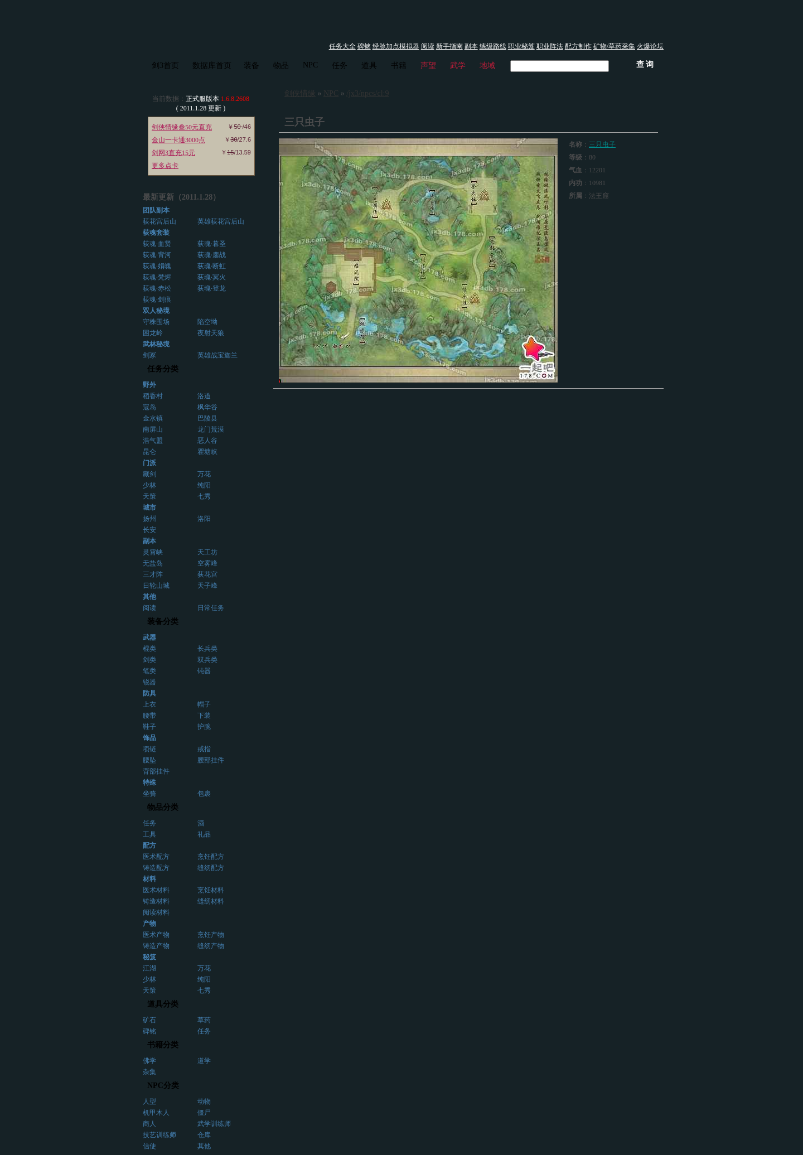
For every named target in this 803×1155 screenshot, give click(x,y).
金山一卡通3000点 (178, 140)
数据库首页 (211, 65)
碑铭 (364, 46)
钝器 (204, 671)
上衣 (149, 704)
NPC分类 (163, 1085)
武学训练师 (214, 1124)
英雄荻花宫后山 (220, 221)
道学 (204, 1061)
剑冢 (149, 355)
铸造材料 (156, 901)
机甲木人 (156, 1113)
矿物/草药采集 (614, 46)
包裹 (204, 794)
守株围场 (156, 322)
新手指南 (449, 46)
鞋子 (149, 727)
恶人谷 (207, 440)
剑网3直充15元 (173, 153)
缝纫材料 (210, 901)
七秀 (204, 496)
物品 (281, 65)
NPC (310, 65)
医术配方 (156, 857)
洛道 (204, 396)
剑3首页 (165, 65)
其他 (204, 1146)
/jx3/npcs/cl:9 (367, 93)
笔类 (149, 671)
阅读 (427, 46)
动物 (204, 1101)
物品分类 (162, 807)
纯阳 (204, 485)
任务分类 (162, 369)
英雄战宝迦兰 (217, 355)
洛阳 (204, 519)
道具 (369, 65)
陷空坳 (207, 322)
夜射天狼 (210, 333)
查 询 (645, 64)
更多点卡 (165, 166)
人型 (149, 1101)
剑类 (149, 660)
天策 (149, 496)
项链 (149, 749)
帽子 (204, 704)
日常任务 (210, 608)
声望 (428, 65)
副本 (471, 46)
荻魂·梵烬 (157, 277)
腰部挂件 (210, 760)
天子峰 (207, 585)
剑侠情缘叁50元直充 (182, 127)
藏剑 (149, 474)
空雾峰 (207, 563)
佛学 (149, 1061)
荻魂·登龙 (211, 288)
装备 (251, 65)
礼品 (204, 834)
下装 (204, 715)
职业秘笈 (521, 46)
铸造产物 (156, 946)
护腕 (204, 727)
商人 (149, 1124)
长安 (149, 530)
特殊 (149, 782)
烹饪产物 (210, 935)
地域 (487, 65)
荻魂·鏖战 (211, 255)
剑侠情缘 (300, 93)
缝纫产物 (210, 946)
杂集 (149, 1072)
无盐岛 (153, 563)
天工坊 (207, 552)
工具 (149, 834)
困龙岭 (153, 333)
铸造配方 (156, 868)
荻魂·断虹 (211, 266)
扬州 (149, 519)
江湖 (149, 968)
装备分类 (162, 621)
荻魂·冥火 (211, 277)
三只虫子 (602, 144)
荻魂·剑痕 (157, 299)
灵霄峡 (153, 552)
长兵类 (207, 649)
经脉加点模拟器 (396, 46)
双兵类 (207, 660)
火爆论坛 (650, 46)
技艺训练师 (159, 1135)
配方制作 (578, 46)
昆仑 (149, 452)
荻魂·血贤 (157, 244)
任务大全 (342, 46)
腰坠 (149, 760)
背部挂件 (156, 771)
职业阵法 (549, 46)
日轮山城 (156, 585)
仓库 (204, 1135)
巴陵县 (207, 418)
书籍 (399, 65)
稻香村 (153, 396)
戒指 (204, 749)
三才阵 (153, 574)
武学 (458, 65)
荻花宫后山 (159, 221)
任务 (339, 65)
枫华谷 (207, 407)
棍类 (149, 649)
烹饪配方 (210, 857)
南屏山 (153, 429)
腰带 (149, 715)
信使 (149, 1146)
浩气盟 (153, 440)
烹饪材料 (210, 890)
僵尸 (204, 1113)
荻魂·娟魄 (157, 266)
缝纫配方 (210, 868)
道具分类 (162, 1004)
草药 (204, 1020)
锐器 (149, 682)
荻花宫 (207, 574)
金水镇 (153, 418)
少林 (149, 485)
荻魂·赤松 (157, 288)
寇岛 (149, 407)
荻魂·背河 (157, 255)
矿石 (149, 1020)
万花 (204, 474)
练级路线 (493, 46)
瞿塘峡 (207, 452)
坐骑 (149, 794)
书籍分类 (162, 1045)
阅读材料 (156, 912)
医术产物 (156, 935)
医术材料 (156, 890)
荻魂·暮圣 (211, 244)
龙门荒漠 (210, 429)
